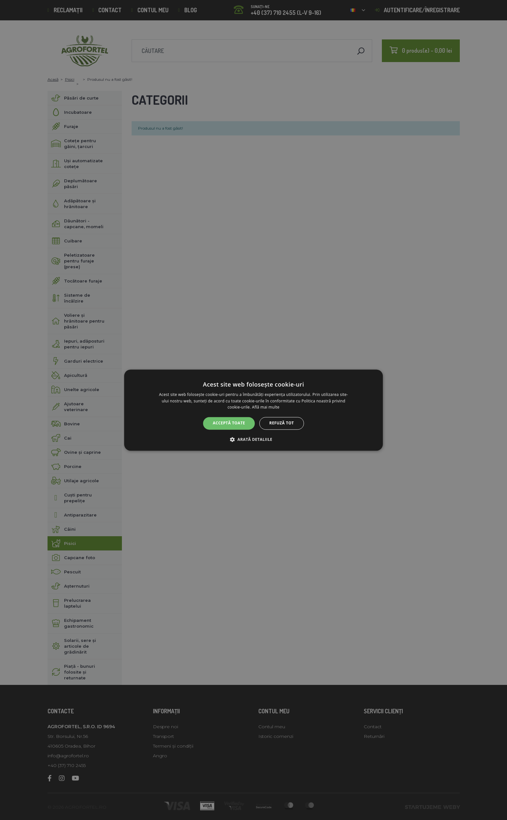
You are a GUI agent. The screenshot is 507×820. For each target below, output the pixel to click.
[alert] (253, 410)
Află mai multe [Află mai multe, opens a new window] (265, 407)
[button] (253, 439)
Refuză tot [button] (281, 423)
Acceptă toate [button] (229, 423)
